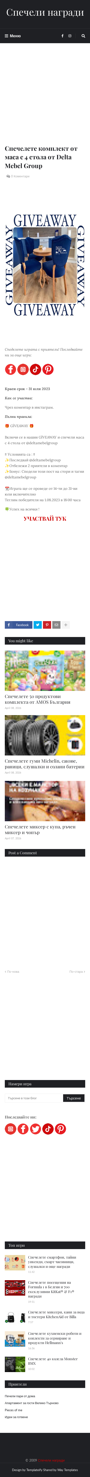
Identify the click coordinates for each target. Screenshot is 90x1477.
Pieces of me (13, 1410)
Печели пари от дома (20, 1396)
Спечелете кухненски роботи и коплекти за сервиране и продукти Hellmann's (54, 1338)
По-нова (13, 971)
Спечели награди (45, 12)
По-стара (76, 971)
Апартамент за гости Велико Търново (32, 1403)
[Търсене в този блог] (34, 1098)
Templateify (34, 1470)
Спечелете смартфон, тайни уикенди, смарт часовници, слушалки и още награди (52, 1262)
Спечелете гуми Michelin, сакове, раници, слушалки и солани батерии (44, 764)
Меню (15, 35)
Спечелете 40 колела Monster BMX (53, 1361)
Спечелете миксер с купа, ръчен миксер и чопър (40, 829)
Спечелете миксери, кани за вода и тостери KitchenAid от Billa (56, 1314)
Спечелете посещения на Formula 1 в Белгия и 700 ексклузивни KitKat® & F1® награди (51, 1289)
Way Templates (67, 1470)
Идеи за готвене (16, 1417)
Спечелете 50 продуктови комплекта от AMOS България (37, 699)
